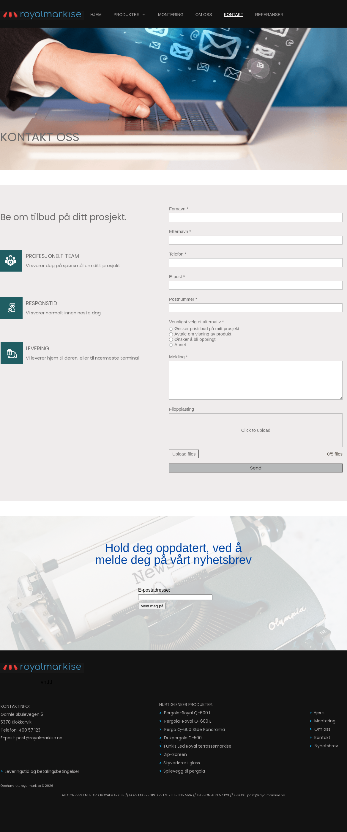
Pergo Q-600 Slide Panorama (194, 729)
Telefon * (177, 253)
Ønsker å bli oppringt (194, 339)
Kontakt (322, 737)
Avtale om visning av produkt (202, 333)
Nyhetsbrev (326, 746)
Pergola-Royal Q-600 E (188, 721)
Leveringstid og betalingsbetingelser (42, 771)
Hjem (319, 713)
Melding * (178, 356)
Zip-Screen (175, 754)
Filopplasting (181, 409)
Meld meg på (152, 606)
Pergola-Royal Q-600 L (187, 713)
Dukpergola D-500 (183, 738)
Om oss (322, 729)
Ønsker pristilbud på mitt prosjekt (206, 328)
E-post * (177, 276)
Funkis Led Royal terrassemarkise (197, 746)
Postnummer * (183, 299)
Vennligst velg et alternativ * (196, 321)
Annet (180, 344)
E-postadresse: (154, 590)
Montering (324, 721)
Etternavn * (180, 231)
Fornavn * (178, 208)
